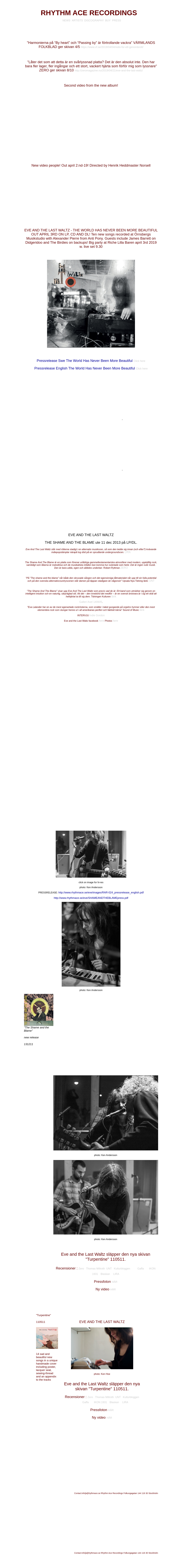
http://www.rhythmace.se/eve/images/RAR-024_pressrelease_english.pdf (101, 892)
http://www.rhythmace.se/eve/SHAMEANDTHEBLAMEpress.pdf (91, 897)
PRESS (116, 20)
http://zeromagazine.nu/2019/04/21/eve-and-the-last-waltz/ (109, 70)
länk (113, 596)
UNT (151, 580)
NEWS (66, 20)
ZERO (124, 567)
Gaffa (140, 1268)
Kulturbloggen (121, 1268)
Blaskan (105, 1274)
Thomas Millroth (94, 1268)
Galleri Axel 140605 (90, 601)
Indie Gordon (97, 615)
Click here (139, 361)
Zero (81, 1268)
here (101, 620)
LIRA (128, 552)
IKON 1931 (100, 1402)
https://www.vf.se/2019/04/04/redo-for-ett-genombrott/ (112, 47)
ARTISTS (77, 20)
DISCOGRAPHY (94, 20)
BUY (108, 20)
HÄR (114, 1281)
